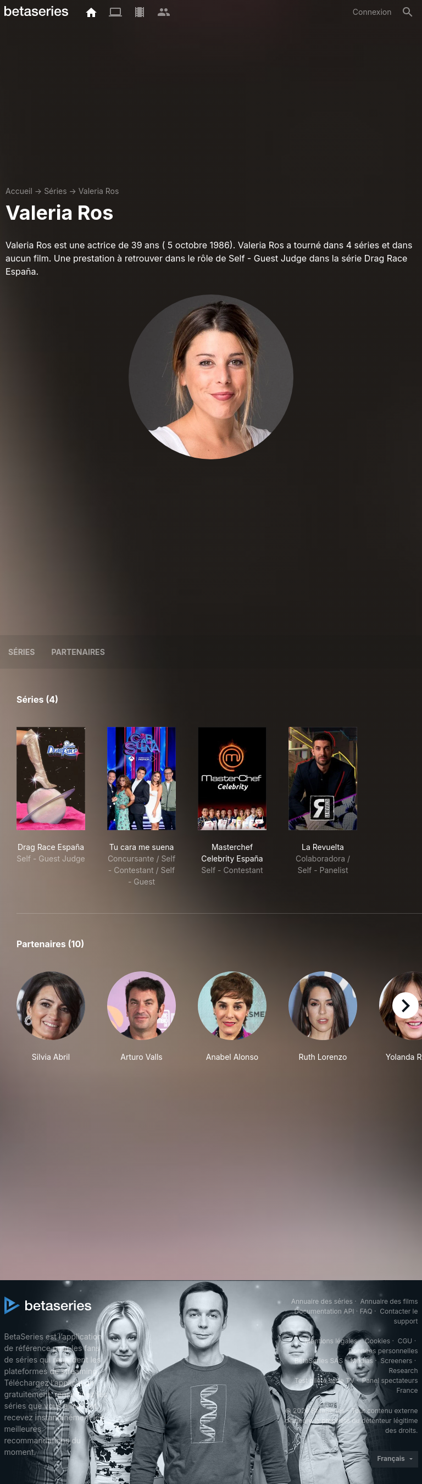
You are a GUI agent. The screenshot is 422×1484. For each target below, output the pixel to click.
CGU (405, 1341)
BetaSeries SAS (319, 1361)
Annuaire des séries (322, 1301)
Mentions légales (330, 1341)
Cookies (377, 1341)
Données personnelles (383, 1351)
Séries (55, 191)
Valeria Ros (99, 191)
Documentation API (324, 1311)
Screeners (396, 1361)
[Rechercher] (407, 12)
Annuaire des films (389, 1301)
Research (403, 1370)
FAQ (366, 1311)
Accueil (18, 191)
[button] (50, 1022)
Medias (362, 1361)
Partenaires (77, 652)
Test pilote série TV (324, 1380)
